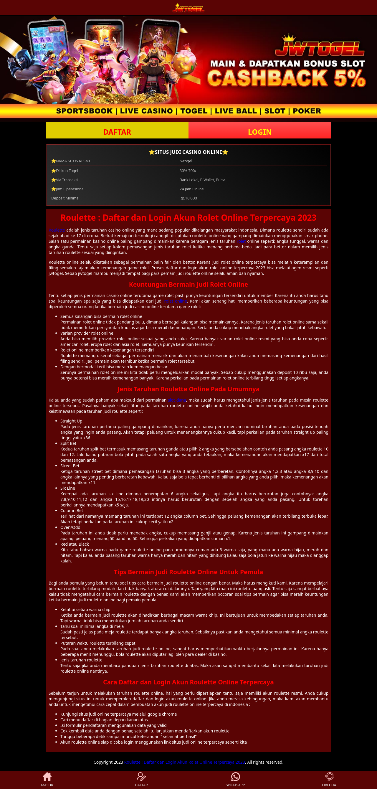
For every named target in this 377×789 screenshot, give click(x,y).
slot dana (177, 400)
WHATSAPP (235, 780)
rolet (241, 241)
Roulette (57, 230)
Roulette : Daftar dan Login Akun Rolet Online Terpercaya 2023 (184, 762)
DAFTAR (117, 132)
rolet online (175, 301)
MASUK (47, 780)
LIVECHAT (330, 780)
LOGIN (260, 132)
